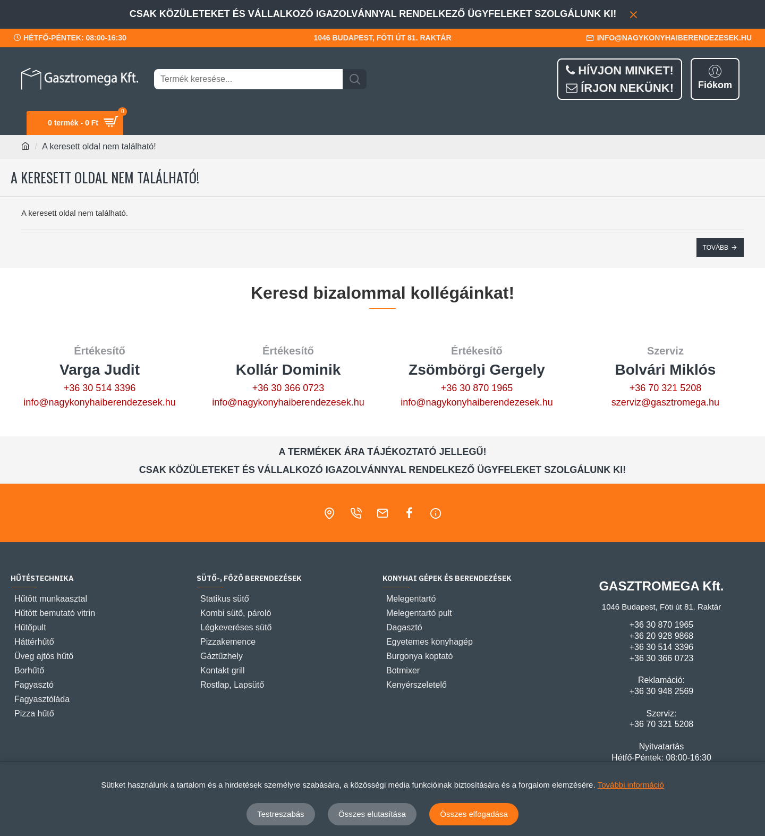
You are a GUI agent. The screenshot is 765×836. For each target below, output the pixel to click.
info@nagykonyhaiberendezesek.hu (99, 402)
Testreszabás (280, 813)
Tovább (715, 247)
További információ (631, 784)
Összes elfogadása (474, 813)
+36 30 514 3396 (100, 388)
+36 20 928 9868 (662, 635)
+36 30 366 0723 (288, 388)
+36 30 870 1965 (477, 388)
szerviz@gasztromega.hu (665, 402)
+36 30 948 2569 (662, 691)
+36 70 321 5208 (666, 388)
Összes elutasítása (372, 813)
